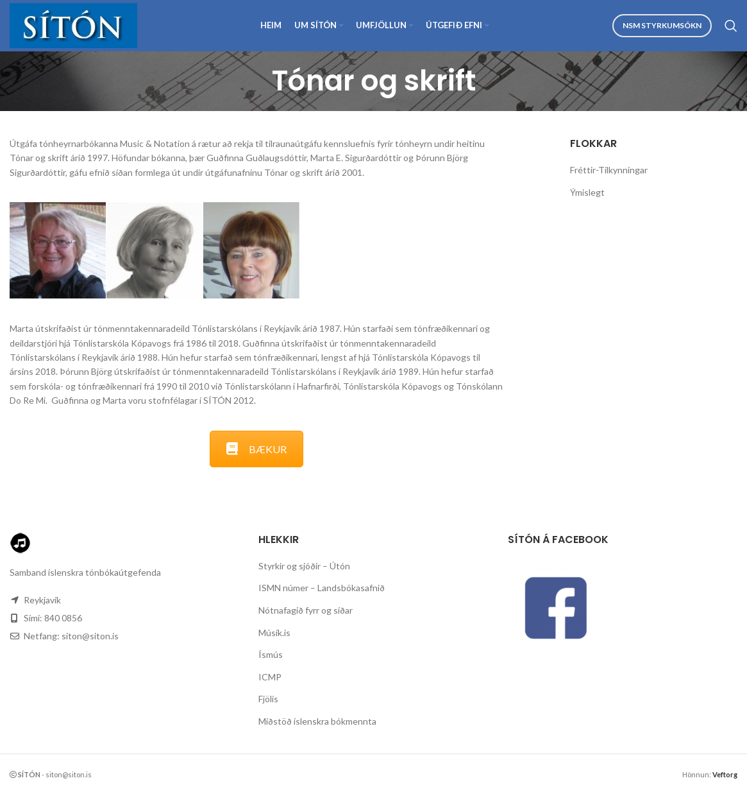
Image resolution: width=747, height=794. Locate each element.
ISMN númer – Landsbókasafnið (321, 587)
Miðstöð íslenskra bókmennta (317, 721)
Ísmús (270, 654)
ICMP (269, 676)
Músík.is (274, 632)
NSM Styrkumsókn (662, 25)
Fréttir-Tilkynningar (609, 169)
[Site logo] (73, 24)
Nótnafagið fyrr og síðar (305, 610)
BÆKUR (256, 449)
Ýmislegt (587, 192)
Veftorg (724, 774)
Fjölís (268, 698)
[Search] (731, 26)
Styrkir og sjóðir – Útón (304, 565)
